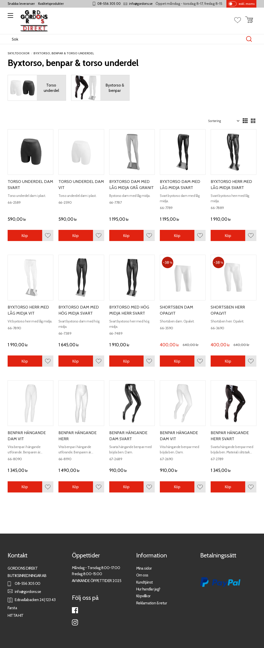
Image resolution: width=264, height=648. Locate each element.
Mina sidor (144, 568)
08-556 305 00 (109, 4)
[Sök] (249, 39)
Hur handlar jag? (148, 589)
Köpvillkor (143, 595)
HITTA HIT (16, 615)
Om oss (142, 575)
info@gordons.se (141, 4)
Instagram (75, 622)
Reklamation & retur (151, 603)
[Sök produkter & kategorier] (127, 39)
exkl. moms (247, 4)
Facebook (75, 610)
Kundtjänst (144, 582)
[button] (9, 17)
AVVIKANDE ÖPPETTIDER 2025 (96, 580)
